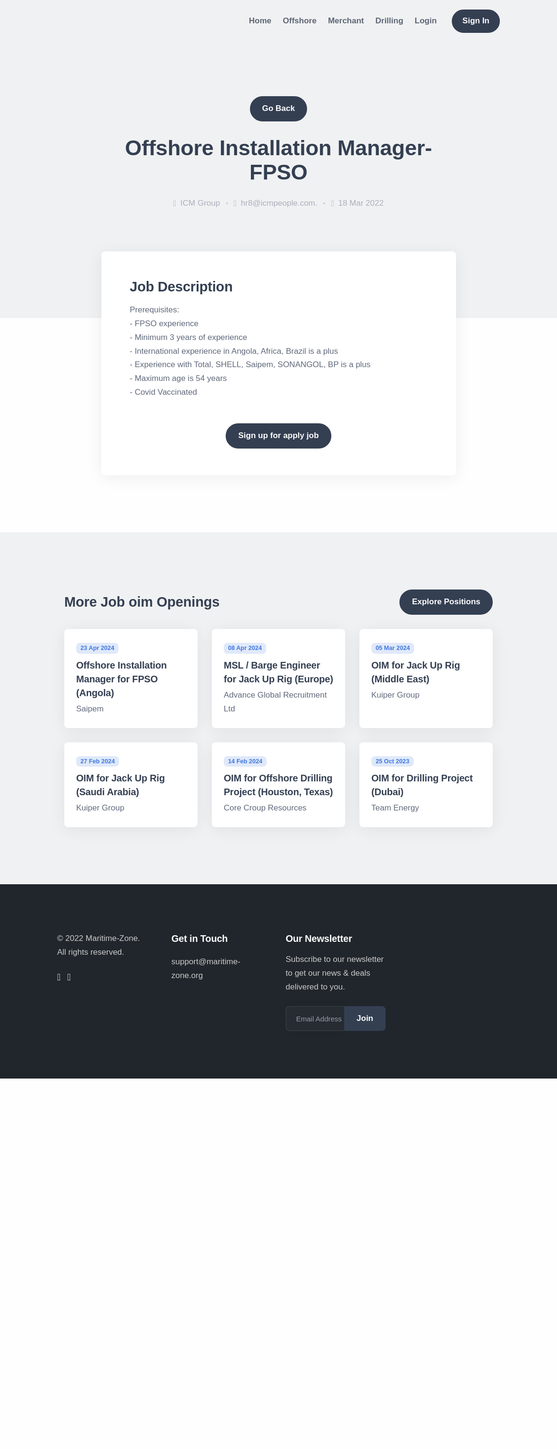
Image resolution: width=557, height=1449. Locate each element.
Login (426, 20)
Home (260, 20)
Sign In (475, 20)
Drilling (390, 20)
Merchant (346, 20)
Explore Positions (446, 601)
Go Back (278, 108)
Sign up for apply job (278, 435)
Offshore (300, 20)
